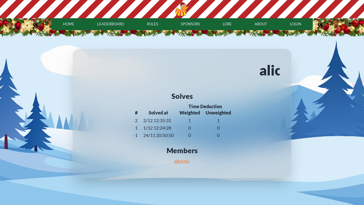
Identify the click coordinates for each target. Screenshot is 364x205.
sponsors (190, 24)
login (295, 24)
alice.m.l (182, 160)
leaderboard (110, 24)
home (68, 24)
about (261, 24)
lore (227, 24)
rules (152, 24)
